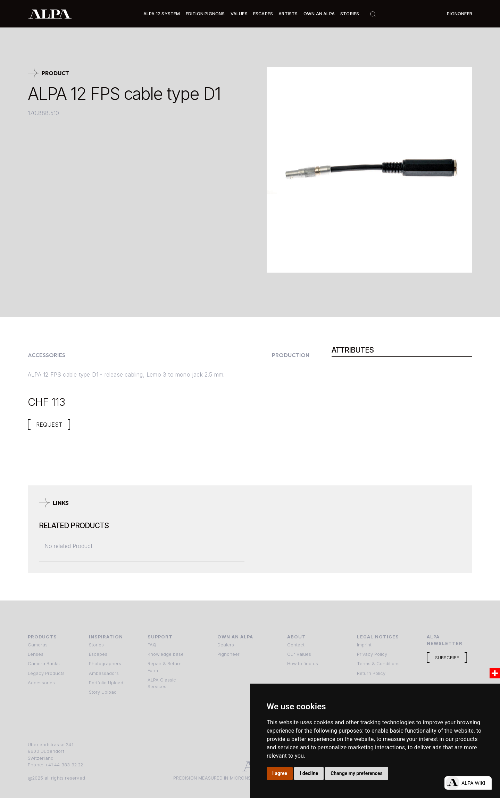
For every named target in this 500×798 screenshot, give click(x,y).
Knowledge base (166, 654)
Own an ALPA (319, 13)
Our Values (299, 654)
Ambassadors (104, 673)
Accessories (41, 682)
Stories (349, 13)
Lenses (35, 654)
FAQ (152, 644)
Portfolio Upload (106, 682)
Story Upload (103, 692)
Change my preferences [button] (356, 773)
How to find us (302, 663)
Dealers (225, 644)
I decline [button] (309, 773)
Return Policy (371, 673)
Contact (296, 644)
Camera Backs (44, 663)
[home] (50, 13)
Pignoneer (459, 13)
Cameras (38, 644)
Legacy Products (46, 673)
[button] (161, 13)
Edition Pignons (205, 13)
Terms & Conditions (378, 663)
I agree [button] (279, 773)
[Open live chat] (468, 783)
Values (239, 13)
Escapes (98, 654)
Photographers (105, 663)
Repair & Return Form (165, 667)
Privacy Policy (372, 654)
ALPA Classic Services (162, 683)
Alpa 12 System (161, 13)
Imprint (364, 644)
